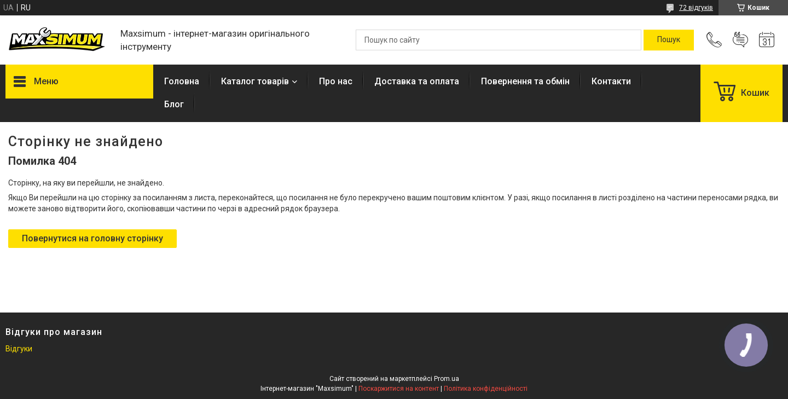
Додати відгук (740, 40)
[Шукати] (669, 40)
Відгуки (18, 348)
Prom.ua (446, 379)
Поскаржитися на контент (398, 388)
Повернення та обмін (525, 81)
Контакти (611, 81)
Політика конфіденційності (486, 388)
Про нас (335, 81)
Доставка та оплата (416, 81)
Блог (174, 104)
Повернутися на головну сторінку (92, 238)
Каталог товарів (255, 81)
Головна (181, 81)
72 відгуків (696, 7)
